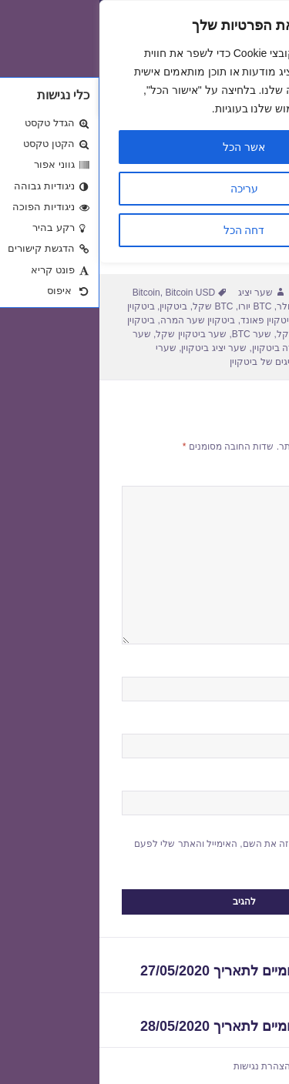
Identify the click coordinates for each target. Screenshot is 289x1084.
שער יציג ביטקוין (114, 348)
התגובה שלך (237, 478)
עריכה (145, 188)
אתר (257, 783)
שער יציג (156, 292)
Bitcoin (47, 292)
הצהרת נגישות (162, 1066)
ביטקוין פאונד (168, 320)
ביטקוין (74, 306)
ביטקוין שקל (202, 334)
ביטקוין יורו (221, 320)
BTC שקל (113, 306)
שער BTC (152, 334)
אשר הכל (144, 147)
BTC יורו (155, 306)
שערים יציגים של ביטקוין (178, 361)
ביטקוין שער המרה (98, 320)
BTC (233, 306)
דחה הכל (145, 230)
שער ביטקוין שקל (91, 334)
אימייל (250, 726)
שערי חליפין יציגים (230, 1066)
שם (256, 669)
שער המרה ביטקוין (190, 348)
